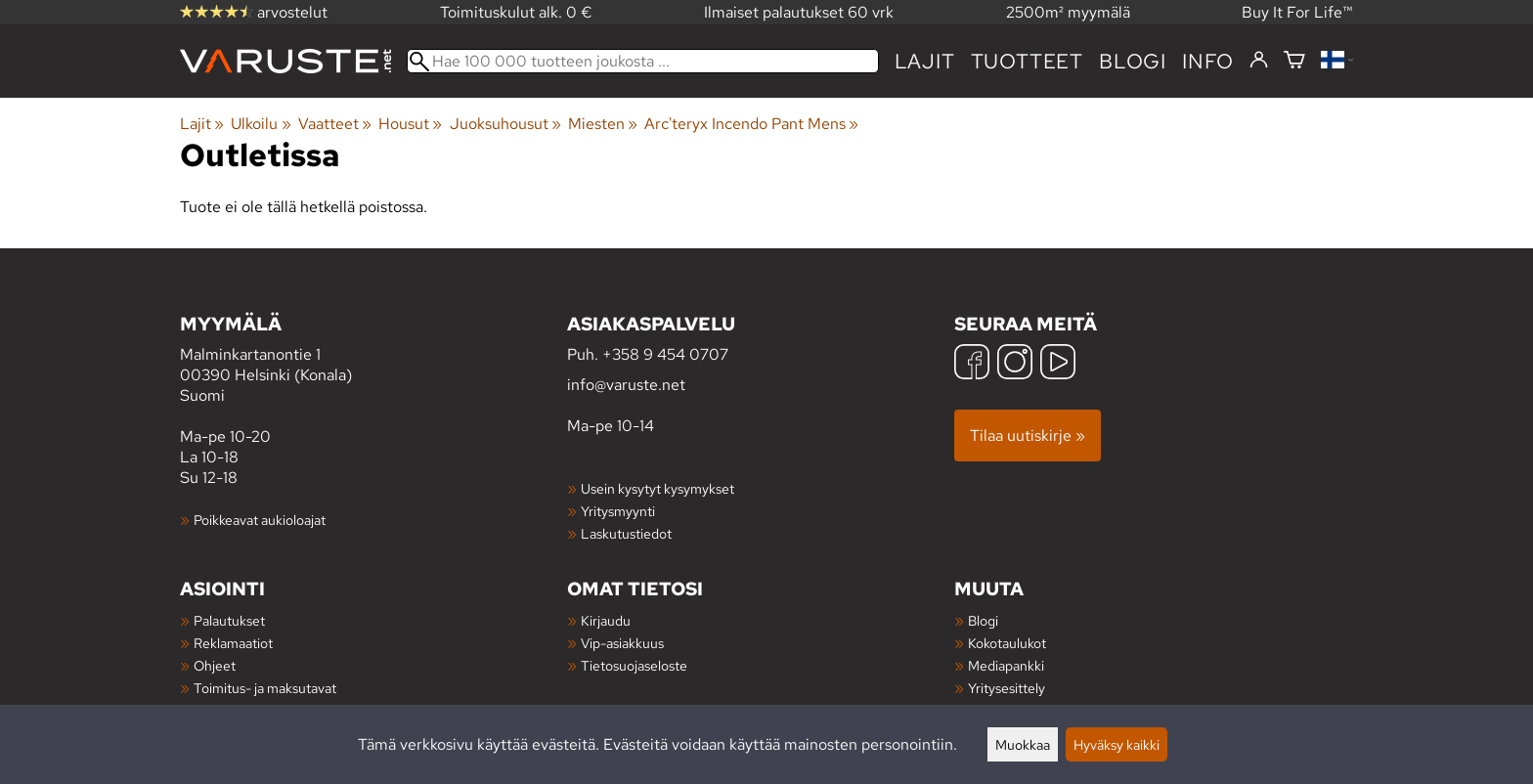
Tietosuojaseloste (634, 665)
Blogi (983, 620)
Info (1208, 61)
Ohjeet (215, 665)
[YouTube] (1057, 364)
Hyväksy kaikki (1116, 744)
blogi (1132, 61)
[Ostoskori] (1294, 61)
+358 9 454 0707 (665, 354)
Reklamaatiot (233, 642)
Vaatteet (335, 123)
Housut (410, 123)
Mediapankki (1006, 665)
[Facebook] (971, 364)
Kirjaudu (606, 620)
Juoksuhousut (505, 123)
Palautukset (229, 620)
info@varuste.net (626, 384)
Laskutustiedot (626, 533)
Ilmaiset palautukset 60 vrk (799, 12)
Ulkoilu (260, 123)
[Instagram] (1014, 364)
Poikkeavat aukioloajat (260, 519)
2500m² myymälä (1068, 12)
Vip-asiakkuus (622, 642)
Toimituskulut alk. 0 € (516, 12)
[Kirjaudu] (1258, 60)
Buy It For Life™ (1297, 12)
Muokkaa (1022, 744)
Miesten (602, 123)
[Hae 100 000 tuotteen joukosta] (643, 61)
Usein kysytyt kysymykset (657, 488)
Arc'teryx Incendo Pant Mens (751, 123)
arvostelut (254, 12)
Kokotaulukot (1007, 642)
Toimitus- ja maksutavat (265, 687)
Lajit (925, 61)
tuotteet (1027, 61)
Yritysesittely (1006, 687)
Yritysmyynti (618, 510)
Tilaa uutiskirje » (1027, 435)
